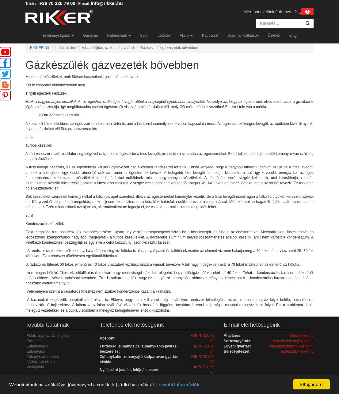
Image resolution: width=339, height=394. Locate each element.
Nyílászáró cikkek (41, 362)
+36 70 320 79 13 (203, 369)
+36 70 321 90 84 (203, 349)
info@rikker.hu (107, 3)
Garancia (90, 35)
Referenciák (119, 35)
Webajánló (35, 367)
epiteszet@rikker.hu (297, 351)
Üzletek (274, 35)
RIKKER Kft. (40, 48)
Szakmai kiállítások (243, 35)
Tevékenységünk (58, 35)
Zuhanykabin (37, 346)
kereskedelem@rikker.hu (293, 341)
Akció (186, 35)
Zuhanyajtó (36, 351)
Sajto (144, 35)
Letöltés (164, 35)
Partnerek (35, 341)
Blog (293, 35)
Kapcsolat (210, 35)
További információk (178, 384)
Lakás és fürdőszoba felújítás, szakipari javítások (95, 48)
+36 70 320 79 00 (57, 3)
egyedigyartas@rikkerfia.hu (291, 346)
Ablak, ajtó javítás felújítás (48, 335)
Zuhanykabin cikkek (43, 357)
